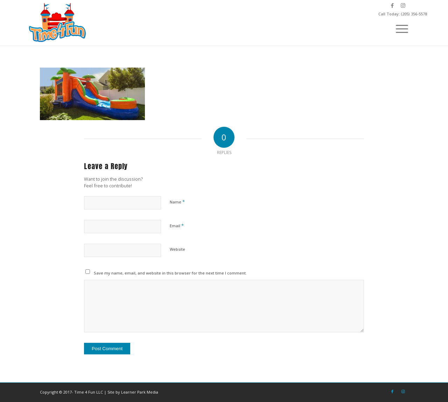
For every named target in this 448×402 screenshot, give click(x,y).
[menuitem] (399, 28)
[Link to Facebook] (392, 5)
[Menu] (399, 28)
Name (177, 202)
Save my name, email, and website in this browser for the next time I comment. (170, 273)
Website (177, 249)
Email (177, 225)
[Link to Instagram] (403, 5)
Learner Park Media (139, 392)
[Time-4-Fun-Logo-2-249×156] (58, 22)
